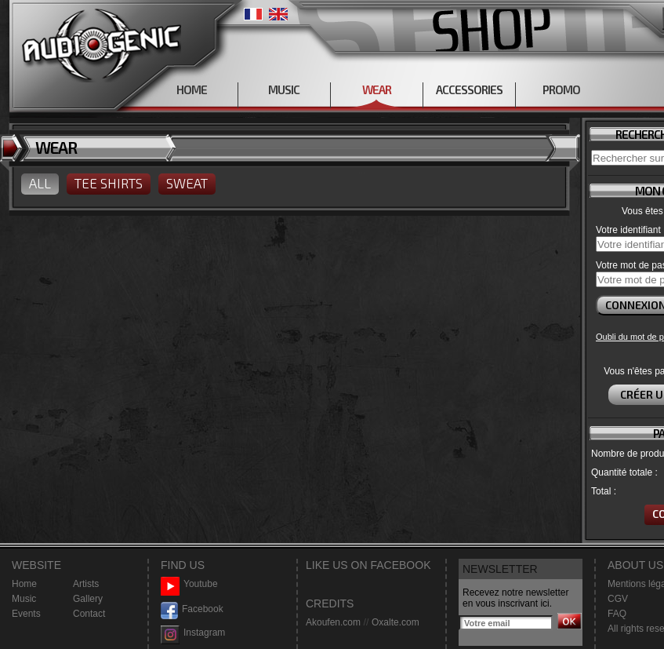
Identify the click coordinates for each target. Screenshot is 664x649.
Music (24, 598)
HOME (191, 89)
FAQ (617, 613)
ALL (40, 183)
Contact (89, 613)
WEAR (376, 89)
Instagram (193, 632)
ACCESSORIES (469, 89)
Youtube (189, 584)
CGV (618, 598)
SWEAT (187, 183)
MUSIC (283, 89)
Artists (86, 583)
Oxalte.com (395, 622)
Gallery (88, 598)
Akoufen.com (333, 622)
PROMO (561, 89)
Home (24, 583)
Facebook (192, 609)
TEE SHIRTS (108, 183)
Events (26, 613)
